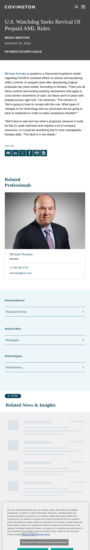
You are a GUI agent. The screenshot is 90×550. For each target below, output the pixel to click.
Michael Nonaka (15, 73)
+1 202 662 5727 (19, 267)
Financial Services (16, 311)
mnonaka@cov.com (20, 273)
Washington (12, 340)
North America (14, 367)
